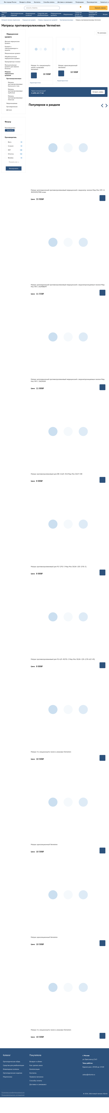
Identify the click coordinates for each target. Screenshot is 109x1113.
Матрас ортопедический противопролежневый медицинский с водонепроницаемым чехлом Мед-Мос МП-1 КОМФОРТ (68, 286)
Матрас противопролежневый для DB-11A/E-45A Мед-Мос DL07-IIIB (56, 474)
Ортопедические (11, 107)
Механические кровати (12, 53)
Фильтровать (13, 168)
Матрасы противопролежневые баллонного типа (15, 84)
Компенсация (34, 1069)
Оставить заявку (98, 92)
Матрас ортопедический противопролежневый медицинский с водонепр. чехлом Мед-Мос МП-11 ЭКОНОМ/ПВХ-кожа (68, 191)
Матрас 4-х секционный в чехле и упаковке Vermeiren (40, 67)
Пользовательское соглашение (12, 1095)
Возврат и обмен (25, 2)
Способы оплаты (48, 2)
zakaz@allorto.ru (89, 1074)
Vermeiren (9, 130)
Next (106, 105)
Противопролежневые (13, 78)
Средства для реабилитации (13, 1065)
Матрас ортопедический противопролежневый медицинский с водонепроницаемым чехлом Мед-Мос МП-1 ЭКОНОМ (68, 380)
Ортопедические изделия (12, 1073)
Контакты (37, 2)
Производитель (13, 137)
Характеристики (41, 83)
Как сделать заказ (36, 1065)
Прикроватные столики (12, 62)
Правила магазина (36, 1077)
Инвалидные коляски (11, 1069)
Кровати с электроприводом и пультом (11, 48)
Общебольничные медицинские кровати (12, 57)
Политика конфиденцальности (12, 1092)
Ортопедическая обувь (11, 1061)
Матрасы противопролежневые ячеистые (15, 98)
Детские (9, 110)
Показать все (13, 162)
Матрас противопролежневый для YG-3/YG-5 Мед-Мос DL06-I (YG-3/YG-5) (58, 566)
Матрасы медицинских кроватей (9, 73)
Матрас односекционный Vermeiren (67, 66)
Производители (92, 2)
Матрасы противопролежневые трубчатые (15, 91)
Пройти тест (87, 1071)
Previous (103, 105)
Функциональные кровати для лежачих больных (12, 67)
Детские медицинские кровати (12, 42)
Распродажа (80, 2)
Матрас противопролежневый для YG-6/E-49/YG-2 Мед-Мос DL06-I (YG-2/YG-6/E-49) (63, 659)
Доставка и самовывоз (65, 2)
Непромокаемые (11, 103)
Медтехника (7, 1077)
